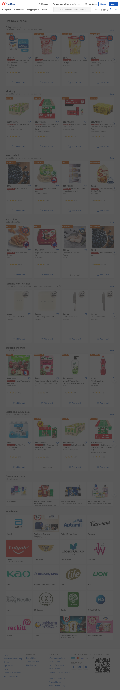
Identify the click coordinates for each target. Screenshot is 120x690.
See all (112, 30)
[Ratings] (14, 72)
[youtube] (79, 668)
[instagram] (85, 668)
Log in (113, 4)
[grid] (60, 60)
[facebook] (73, 668)
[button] (108, 10)
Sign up (103, 4)
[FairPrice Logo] (9, 4)
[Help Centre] (91, 4)
